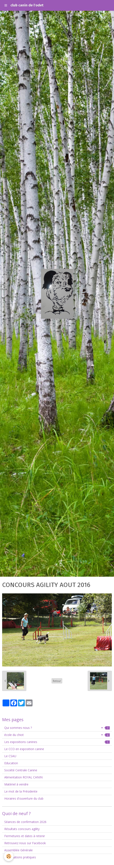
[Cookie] (8, 856)
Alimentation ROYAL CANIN (23, 777)
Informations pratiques (20, 857)
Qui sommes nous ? (57, 728)
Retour (57, 681)
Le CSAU (10, 756)
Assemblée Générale (18, 850)
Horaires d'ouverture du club (23, 798)
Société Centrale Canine (20, 770)
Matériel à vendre (16, 784)
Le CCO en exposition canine (24, 749)
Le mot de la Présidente (20, 791)
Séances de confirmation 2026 (25, 822)
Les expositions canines (57, 742)
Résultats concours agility (22, 829)
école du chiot (57, 735)
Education (11, 763)
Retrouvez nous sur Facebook (25, 843)
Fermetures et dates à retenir (24, 836)
